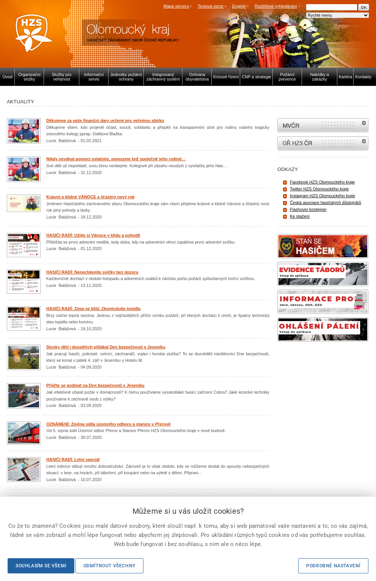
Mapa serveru (176, 6)
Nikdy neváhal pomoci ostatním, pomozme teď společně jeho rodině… (116, 159)
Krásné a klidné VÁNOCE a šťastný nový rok (90, 197)
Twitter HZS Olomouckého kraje (319, 189)
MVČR (322, 125)
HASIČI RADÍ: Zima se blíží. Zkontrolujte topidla (93, 308)
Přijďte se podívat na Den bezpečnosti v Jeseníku (95, 385)
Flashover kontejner (308, 209)
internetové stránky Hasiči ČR (322, 143)
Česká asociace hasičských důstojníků (325, 202)
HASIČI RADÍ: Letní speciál (73, 459)
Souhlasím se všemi (41, 565)
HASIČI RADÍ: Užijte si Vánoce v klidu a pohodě (93, 235)
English (239, 6)
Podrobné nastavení (333, 565)
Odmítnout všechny (109, 565)
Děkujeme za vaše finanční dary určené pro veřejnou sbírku (105, 120)
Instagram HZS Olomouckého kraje (322, 195)
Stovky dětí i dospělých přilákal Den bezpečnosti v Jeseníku (105, 347)
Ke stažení (300, 216)
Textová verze (210, 6)
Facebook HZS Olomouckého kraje (322, 182)
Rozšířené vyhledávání (276, 6)
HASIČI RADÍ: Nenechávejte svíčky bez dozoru (92, 272)
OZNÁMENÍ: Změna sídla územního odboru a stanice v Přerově (108, 424)
